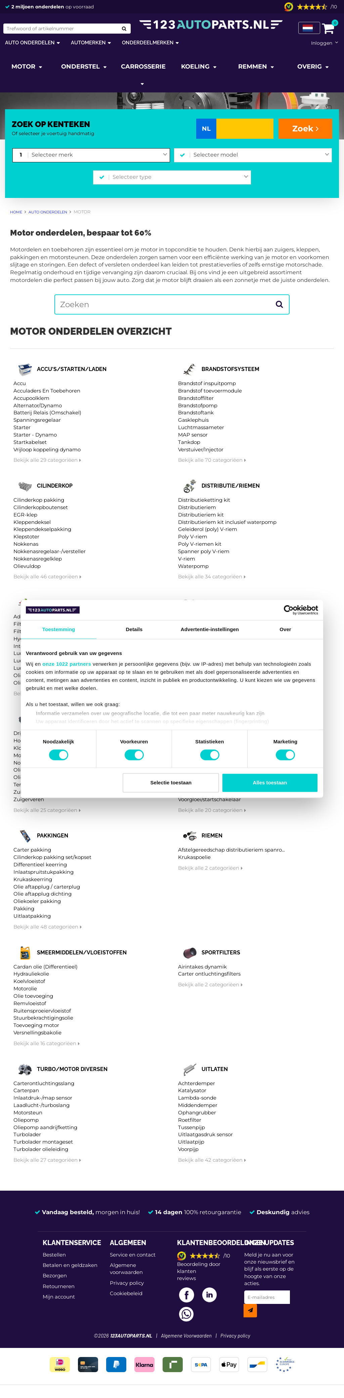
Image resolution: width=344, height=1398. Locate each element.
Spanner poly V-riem (203, 551)
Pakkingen (52, 835)
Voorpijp (188, 1149)
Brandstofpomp (197, 405)
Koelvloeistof (29, 981)
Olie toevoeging (33, 996)
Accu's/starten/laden (71, 369)
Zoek (305, 128)
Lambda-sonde (197, 1098)
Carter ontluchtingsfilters (209, 974)
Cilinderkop (55, 486)
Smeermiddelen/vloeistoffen (82, 952)
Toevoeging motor (36, 1025)
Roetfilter (189, 1120)
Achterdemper (196, 1083)
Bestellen (54, 1254)
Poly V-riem (192, 536)
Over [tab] (285, 629)
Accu (19, 383)
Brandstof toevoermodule (210, 390)
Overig (310, 66)
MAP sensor (193, 434)
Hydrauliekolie (31, 974)
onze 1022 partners (66, 664)
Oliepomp (26, 1120)
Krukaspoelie (194, 857)
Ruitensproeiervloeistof (42, 1011)
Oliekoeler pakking (37, 901)
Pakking (23, 908)
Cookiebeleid (126, 1293)
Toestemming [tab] (58, 629)
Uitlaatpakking (32, 916)
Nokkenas (25, 544)
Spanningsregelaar (37, 420)
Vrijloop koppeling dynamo (47, 449)
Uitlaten (215, 1069)
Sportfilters (221, 952)
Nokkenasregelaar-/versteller (49, 551)
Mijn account (59, 1296)
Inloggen (321, 43)
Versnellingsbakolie (37, 1032)
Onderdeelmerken (148, 42)
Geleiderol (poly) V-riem (207, 529)
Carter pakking (32, 850)
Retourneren (59, 1286)
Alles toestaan (270, 783)
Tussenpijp (191, 1127)
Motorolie (25, 988)
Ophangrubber (197, 1112)
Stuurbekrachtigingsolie (43, 1018)
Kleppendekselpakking (42, 529)
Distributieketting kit (204, 500)
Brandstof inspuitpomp (207, 383)
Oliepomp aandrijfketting (45, 1127)
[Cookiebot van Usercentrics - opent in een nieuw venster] (288, 610)
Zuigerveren (28, 799)
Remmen (253, 66)
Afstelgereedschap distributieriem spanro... (231, 850)
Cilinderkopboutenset (40, 507)
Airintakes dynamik (202, 966)
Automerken (88, 42)
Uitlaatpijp (191, 1142)
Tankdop (189, 442)
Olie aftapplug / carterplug (46, 886)
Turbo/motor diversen (72, 1069)
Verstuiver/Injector (200, 449)
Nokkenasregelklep (37, 559)
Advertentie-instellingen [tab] (210, 629)
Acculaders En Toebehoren (46, 390)
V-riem (186, 559)
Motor (24, 66)
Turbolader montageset (43, 1142)
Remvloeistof (29, 1003)
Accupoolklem (31, 398)
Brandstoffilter (196, 398)
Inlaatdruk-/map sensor (42, 1098)
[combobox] (99, 155)
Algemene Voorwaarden (186, 1336)
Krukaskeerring (32, 879)
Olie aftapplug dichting (42, 894)
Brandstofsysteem (230, 369)
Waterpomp (193, 566)
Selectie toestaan (171, 783)
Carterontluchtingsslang (43, 1083)
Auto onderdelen (30, 42)
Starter (22, 427)
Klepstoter (26, 536)
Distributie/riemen (231, 486)
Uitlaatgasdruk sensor (205, 1134)
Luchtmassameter (201, 427)
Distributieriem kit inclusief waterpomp (227, 522)
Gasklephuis (193, 420)
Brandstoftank (196, 412)
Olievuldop (27, 566)
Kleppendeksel (32, 522)
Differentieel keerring (40, 864)
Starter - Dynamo (35, 434)
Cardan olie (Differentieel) (45, 966)
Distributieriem (197, 507)
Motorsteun (27, 1112)
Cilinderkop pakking (38, 500)
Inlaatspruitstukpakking (43, 872)
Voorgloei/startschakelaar (209, 799)
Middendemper (197, 1105)
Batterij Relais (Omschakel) (47, 412)
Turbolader (27, 1134)
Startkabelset (30, 442)
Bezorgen (55, 1275)
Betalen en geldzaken (70, 1265)
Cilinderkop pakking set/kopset (52, 857)
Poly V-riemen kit (199, 544)
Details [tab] (134, 629)
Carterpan (26, 1090)
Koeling (196, 66)
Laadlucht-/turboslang (41, 1105)
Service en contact (133, 1254)
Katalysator (192, 1090)
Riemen (212, 835)
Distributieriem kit (201, 514)
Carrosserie (143, 66)
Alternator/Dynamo (37, 405)
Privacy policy (127, 1283)
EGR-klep (25, 514)
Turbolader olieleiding (40, 1149)
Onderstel (81, 66)
